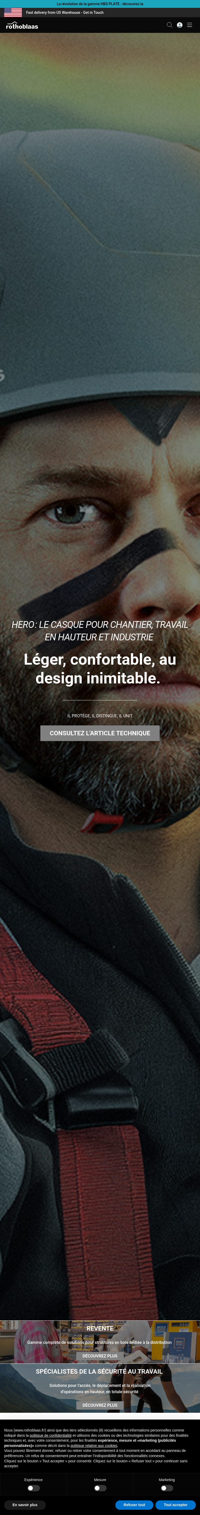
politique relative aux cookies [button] (94, 1446)
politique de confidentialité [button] (51, 1435)
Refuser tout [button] (134, 1505)
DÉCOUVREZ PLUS (100, 1356)
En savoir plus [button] (25, 1505)
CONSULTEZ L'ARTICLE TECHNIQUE (100, 733)
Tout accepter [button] (176, 1505)
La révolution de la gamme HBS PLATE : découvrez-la (100, 4)
